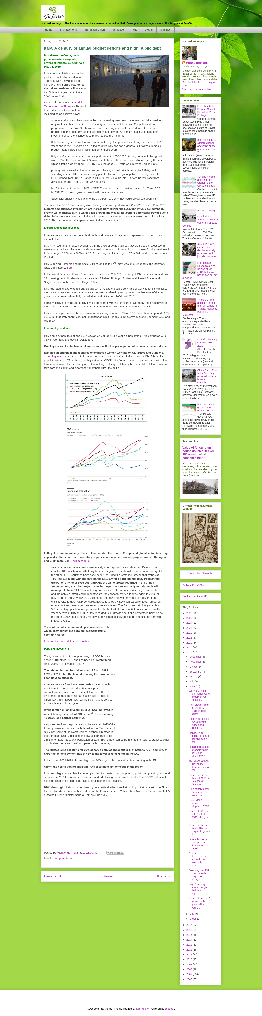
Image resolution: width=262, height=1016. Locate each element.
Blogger (169, 1008)
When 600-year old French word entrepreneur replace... (199, 695)
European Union (95, 29)
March (193, 918)
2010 (189, 959)
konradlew (142, 1008)
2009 (189, 964)
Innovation (119, 29)
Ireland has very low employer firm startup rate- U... (198, 844)
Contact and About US (195, 596)
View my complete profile (196, 89)
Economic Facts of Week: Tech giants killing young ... (199, 903)
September (195, 671)
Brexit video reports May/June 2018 (199, 803)
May (192, 913)
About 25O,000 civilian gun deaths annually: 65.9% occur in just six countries (206, 250)
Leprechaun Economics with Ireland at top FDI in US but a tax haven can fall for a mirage (199, 270)
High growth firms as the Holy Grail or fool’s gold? (199, 709)
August (193, 676)
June (192, 686)
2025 (189, 617)
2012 (189, 949)
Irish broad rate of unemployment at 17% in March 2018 (199, 751)
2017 (189, 924)
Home (48, 29)
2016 (189, 929)
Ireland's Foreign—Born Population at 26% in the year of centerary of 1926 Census (200, 218)
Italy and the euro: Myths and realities (66, 641)
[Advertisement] (144, 679)
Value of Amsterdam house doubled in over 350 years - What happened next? (198, 452)
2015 (189, 934)
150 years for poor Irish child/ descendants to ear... (199, 765)
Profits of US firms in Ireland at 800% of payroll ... (199, 816)
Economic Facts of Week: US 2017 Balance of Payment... (199, 780)
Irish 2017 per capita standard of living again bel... (199, 737)
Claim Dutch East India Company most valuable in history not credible (207, 376)
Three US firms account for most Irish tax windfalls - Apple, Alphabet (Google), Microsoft (199, 307)
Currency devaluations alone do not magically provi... (197, 859)
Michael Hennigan (197, 62)
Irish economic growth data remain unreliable (207, 407)
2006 (189, 979)
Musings (165, 29)
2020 (189, 642)
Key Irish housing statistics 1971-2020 (207, 342)
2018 (189, 652)
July (192, 681)
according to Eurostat (57, 356)
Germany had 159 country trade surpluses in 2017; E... (199, 875)
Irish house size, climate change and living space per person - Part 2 (207, 145)
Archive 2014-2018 (193, 585)
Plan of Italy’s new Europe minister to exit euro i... (199, 792)
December (195, 656)
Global (149, 29)
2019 (189, 647)
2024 (189, 622)
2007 (189, 974)
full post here (81, 560)
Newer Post (52, 876)
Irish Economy (68, 29)
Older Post (163, 876)
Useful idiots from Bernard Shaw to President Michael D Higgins (207, 111)
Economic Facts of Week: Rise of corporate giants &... (199, 830)
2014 (189, 939)
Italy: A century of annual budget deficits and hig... (198, 889)
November (195, 661)
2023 (189, 627)
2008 (189, 969)
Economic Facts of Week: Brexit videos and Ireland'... (199, 723)
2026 (189, 613)
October (194, 666)
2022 (189, 632)
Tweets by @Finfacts (200, 573)
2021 (189, 637)
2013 (189, 944)
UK (135, 29)
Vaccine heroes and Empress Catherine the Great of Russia (206, 181)
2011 (189, 954)
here (70, 267)
